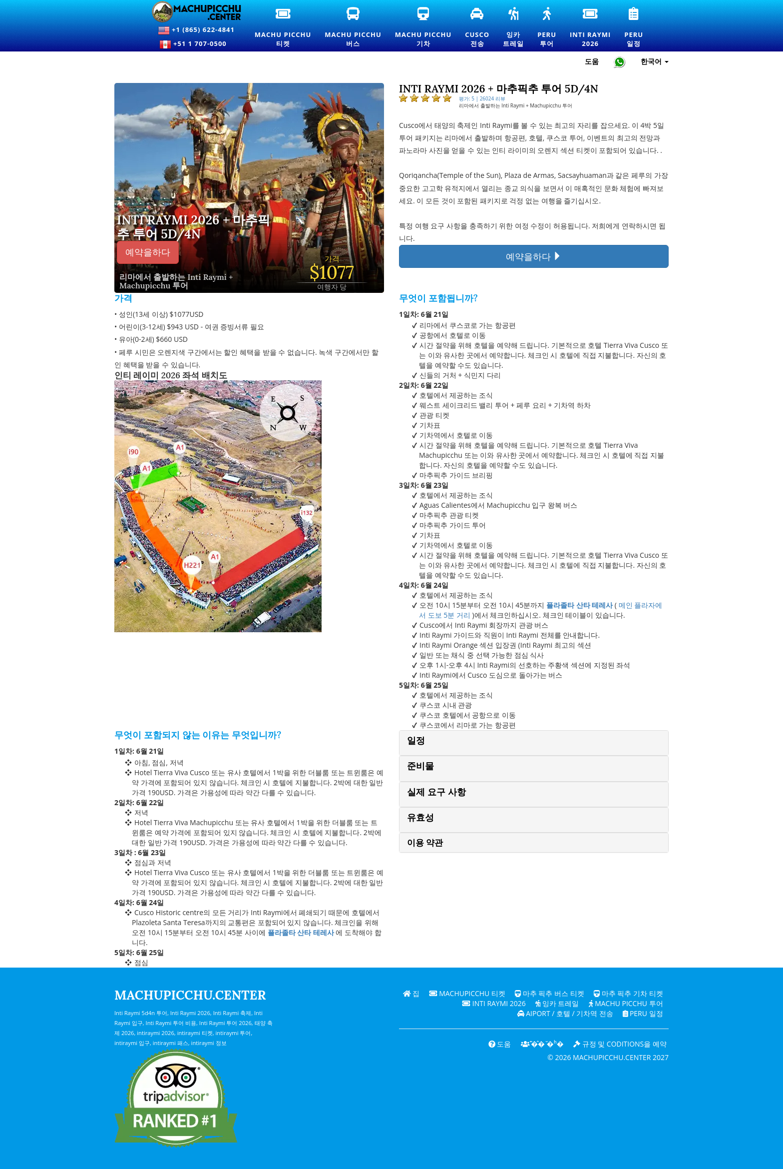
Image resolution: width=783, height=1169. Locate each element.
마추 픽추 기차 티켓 (628, 993)
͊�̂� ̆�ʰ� (541, 1044)
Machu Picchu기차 (423, 27)
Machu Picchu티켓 (283, 27)
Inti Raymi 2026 (493, 1003)
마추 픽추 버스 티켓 (549, 993)
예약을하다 (147, 252)
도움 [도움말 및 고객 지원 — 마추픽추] (592, 61)
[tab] (533, 743)
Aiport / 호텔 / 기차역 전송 (564, 1013)
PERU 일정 (642, 1013)
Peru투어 (547, 27)
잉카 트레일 (557, 1003)
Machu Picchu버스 (353, 27)
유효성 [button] (420, 817)
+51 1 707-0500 (196, 44)
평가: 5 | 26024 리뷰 (482, 98)
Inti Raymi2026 (591, 27)
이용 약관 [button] (425, 842)
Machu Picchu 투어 (625, 1003)
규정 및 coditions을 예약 (620, 1044)
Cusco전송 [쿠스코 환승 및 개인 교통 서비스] (477, 27)
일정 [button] (416, 740)
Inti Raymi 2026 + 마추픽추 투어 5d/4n (193, 227)
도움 (498, 1044)
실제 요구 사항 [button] (436, 792)
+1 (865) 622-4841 (196, 30)
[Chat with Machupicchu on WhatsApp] (620, 61)
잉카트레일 (514, 27)
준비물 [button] (420, 766)
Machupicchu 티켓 (467, 993)
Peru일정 (634, 27)
